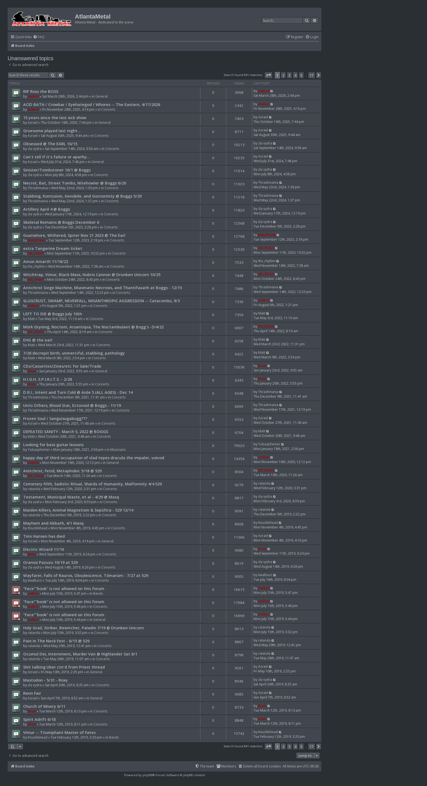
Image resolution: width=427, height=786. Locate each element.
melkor (33, 96)
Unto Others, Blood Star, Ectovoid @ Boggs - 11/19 (72, 405)
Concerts (108, 109)
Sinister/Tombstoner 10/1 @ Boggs (57, 170)
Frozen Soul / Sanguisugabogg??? (55, 418)
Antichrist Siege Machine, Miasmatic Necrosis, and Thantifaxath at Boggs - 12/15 (102, 287)
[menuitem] (38, 37)
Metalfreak (36, 240)
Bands (98, 593)
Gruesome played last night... (52, 130)
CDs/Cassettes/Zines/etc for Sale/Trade (62, 366)
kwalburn (35, 580)
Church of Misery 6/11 (44, 706)
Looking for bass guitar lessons (53, 444)
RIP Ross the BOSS (40, 91)
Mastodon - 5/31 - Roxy (45, 680)
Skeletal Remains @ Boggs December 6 (61, 222)
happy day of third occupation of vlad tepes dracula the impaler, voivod (93, 457)
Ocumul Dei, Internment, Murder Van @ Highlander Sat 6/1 (80, 654)
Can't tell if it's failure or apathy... (56, 156)
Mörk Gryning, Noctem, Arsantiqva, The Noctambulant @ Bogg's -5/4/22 (93, 326)
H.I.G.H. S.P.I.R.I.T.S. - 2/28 (47, 379)
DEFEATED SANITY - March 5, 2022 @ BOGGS (65, 431)
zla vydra (35, 148)
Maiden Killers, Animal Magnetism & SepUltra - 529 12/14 (78, 510)
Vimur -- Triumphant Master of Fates (59, 732)
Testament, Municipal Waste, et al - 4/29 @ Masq (71, 497)
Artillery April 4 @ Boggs (46, 209)
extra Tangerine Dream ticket (52, 248)
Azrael (33, 122)
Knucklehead (37, 528)
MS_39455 (36, 253)
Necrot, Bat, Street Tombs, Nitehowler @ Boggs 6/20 (74, 183)
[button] (268, 75)
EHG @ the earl (37, 340)
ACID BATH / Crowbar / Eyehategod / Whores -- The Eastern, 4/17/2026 (91, 104)
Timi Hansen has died (44, 536)
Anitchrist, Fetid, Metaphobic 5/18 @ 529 (62, 470)
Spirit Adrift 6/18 (39, 719)
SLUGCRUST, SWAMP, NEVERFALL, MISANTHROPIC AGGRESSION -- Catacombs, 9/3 (101, 300)
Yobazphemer (39, 449)
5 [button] (301, 75)
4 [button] (295, 75)
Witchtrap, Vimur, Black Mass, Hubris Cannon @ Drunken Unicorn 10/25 (91, 274)
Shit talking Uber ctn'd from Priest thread (64, 667)
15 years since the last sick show (54, 117)
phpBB (147, 775)
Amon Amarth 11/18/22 (45, 261)
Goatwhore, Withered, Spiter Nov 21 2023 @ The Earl (74, 235)
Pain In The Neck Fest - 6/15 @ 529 (56, 640)
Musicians (118, 449)
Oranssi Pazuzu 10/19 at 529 (50, 562)
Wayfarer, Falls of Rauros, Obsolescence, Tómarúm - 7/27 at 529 (85, 575)
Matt (31, 318)
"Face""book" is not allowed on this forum (63, 588)
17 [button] (311, 75)
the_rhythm (36, 266)
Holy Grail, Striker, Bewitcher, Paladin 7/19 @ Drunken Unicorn (83, 627)
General (101, 96)
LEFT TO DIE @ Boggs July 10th (52, 313)
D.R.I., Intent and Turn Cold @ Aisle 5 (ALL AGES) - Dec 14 (78, 392)
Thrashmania (38, 188)
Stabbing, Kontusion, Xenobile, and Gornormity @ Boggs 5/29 (82, 196)
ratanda (34, 488)
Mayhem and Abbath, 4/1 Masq (53, 523)
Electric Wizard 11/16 (43, 549)
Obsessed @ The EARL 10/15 (50, 143)
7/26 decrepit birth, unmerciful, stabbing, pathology (74, 353)
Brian (32, 371)
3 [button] (289, 75)
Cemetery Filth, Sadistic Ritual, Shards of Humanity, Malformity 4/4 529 (92, 483)
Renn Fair (32, 693)
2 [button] (283, 75)
